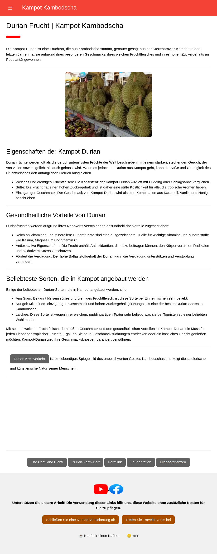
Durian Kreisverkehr (29, 359)
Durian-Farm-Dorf (86, 462)
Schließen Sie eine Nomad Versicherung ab (80, 520)
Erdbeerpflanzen (173, 462)
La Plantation (140, 462)
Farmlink (115, 462)
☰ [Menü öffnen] (10, 8)
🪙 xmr (132, 536)
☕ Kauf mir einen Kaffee (98, 536)
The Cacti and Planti (47, 462)
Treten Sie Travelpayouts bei (148, 520)
